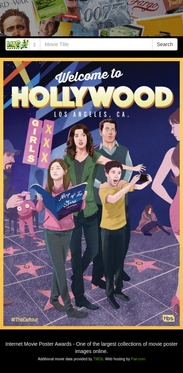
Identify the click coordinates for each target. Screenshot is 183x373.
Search (165, 44)
